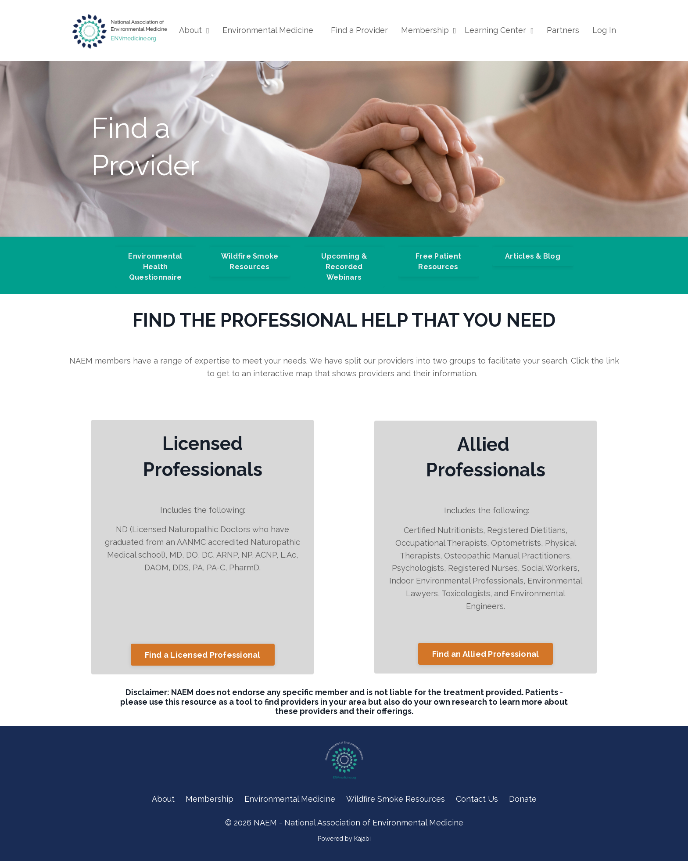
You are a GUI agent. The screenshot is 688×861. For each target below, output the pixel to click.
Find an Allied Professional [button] (485, 654)
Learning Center (499, 30)
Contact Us (477, 798)
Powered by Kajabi (344, 838)
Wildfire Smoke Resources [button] (250, 261)
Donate (523, 798)
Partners (563, 30)
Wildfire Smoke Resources (395, 798)
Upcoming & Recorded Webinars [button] (344, 267)
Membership (428, 30)
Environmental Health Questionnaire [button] (155, 267)
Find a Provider (359, 30)
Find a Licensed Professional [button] (203, 654)
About (194, 30)
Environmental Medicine (267, 30)
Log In (604, 30)
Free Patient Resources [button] (438, 261)
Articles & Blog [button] (532, 256)
